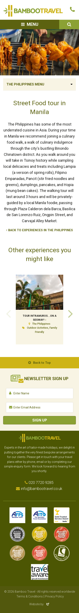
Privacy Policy (54, 596)
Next (70, 313)
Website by (39, 604)
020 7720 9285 (41, 482)
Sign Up (39, 420)
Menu (32, 24)
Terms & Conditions (29, 596)
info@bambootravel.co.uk (41, 488)
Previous (8, 313)
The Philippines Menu (25, 84)
